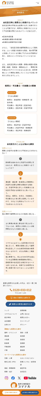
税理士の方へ (25, 317)
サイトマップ (25, 321)
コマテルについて (11, 314)
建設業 (22, 346)
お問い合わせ (25, 314)
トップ (7, 310)
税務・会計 (8, 371)
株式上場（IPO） (11, 361)
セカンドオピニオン (27, 357)
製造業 (22, 349)
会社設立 (23, 371)
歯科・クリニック (11, 332)
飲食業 (7, 342)
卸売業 (22, 336)
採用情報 (23, 310)
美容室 (22, 339)
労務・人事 (8, 357)
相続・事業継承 (10, 367)
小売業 (7, 339)
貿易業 (22, 342)
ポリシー (23, 324)
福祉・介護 (24, 332)
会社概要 (7, 321)
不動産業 (7, 346)
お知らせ (7, 324)
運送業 (7, 336)
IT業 (6, 349)
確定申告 (23, 367)
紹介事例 (7, 317)
